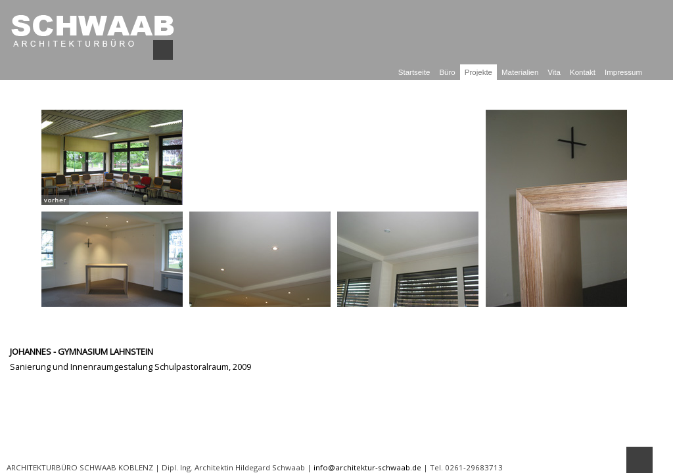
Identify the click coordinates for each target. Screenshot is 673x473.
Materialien (519, 72)
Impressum (623, 72)
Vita (554, 72)
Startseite (414, 72)
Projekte (478, 72)
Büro (447, 72)
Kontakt (582, 72)
